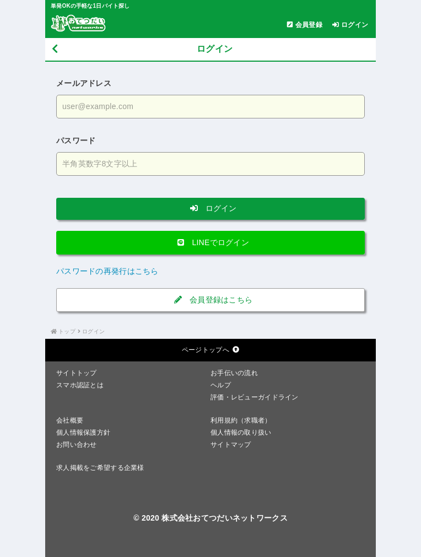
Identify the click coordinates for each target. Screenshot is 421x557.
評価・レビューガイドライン (254, 397)
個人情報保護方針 (83, 432)
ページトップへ (210, 350)
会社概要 (69, 420)
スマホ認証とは (80, 385)
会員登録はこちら (211, 299)
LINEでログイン (210, 242)
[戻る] (55, 49)
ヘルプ (220, 385)
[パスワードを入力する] (210, 164)
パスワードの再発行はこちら (107, 271)
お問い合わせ (76, 444)
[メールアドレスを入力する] (210, 106)
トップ (66, 331)
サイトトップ (76, 373)
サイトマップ (230, 444)
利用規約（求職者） (241, 420)
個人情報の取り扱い (241, 432)
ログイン (210, 208)
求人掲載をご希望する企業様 (100, 468)
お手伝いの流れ (234, 373)
